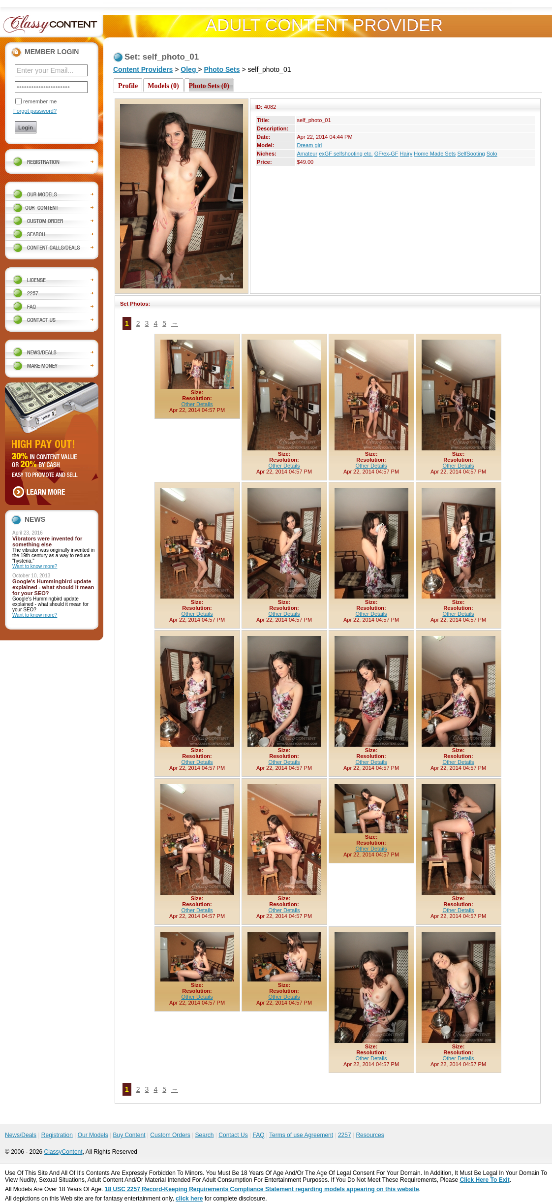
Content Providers (143, 69)
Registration (57, 1135)
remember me (40, 101)
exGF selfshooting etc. (345, 154)
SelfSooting (471, 154)
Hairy (406, 154)
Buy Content (129, 1135)
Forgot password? (35, 111)
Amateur (307, 154)
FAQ (258, 1135)
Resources (370, 1135)
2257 (344, 1135)
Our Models (93, 1135)
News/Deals (20, 1135)
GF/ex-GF (386, 154)
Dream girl (309, 145)
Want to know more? (34, 566)
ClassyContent (63, 1151)
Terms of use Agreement (301, 1135)
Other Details (197, 404)
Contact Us (232, 1135)
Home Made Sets (435, 154)
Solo (492, 154)
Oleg (189, 69)
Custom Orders (170, 1135)
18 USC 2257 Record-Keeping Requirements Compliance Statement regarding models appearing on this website (262, 1189)
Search (204, 1135)
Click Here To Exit (485, 1179)
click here (189, 1198)
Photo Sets (222, 69)
